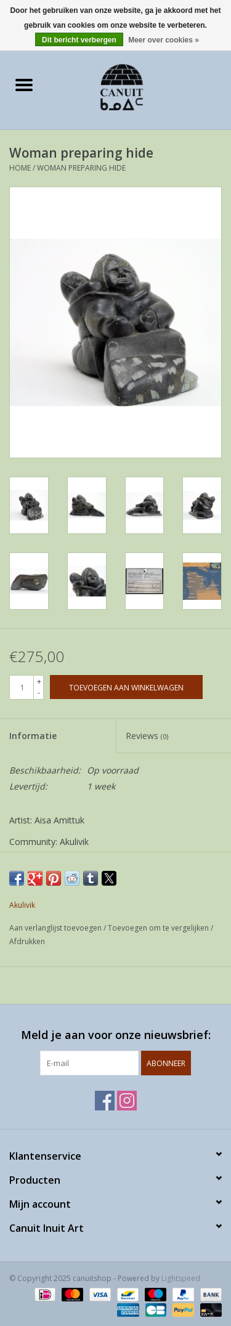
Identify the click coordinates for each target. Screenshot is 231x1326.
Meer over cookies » (163, 40)
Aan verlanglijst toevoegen (56, 928)
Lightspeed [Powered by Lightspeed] (180, 1278)
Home (20, 168)
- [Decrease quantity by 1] (39, 692)
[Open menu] (24, 84)
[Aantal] (21, 687)
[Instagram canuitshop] (127, 1100)
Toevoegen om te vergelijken (159, 928)
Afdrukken (27, 941)
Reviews (147, 736)
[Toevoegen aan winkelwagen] (126, 687)
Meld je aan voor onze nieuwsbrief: (116, 1035)
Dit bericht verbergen (79, 40)
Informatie (33, 736)
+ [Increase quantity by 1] (39, 681)
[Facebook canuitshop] (105, 1100)
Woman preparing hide (81, 168)
